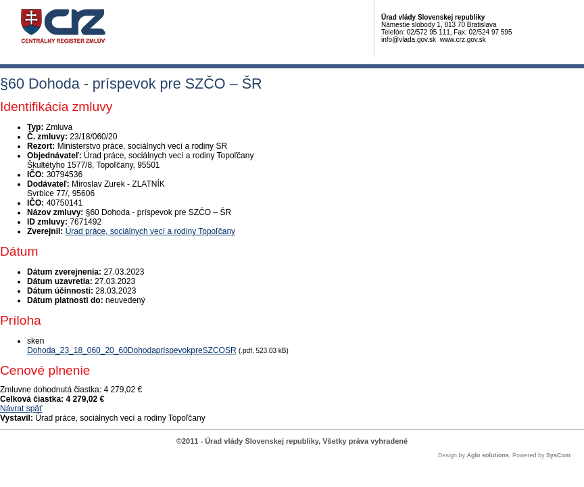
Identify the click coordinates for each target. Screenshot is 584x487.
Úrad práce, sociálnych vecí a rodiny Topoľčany (150, 231)
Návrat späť (21, 408)
